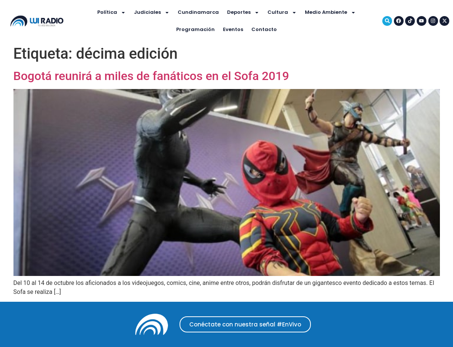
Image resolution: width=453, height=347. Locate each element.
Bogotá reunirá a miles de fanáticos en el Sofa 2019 (151, 76)
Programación (195, 29)
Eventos (233, 29)
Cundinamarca (198, 12)
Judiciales (151, 12)
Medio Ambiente (330, 12)
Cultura (282, 12)
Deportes (243, 12)
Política (111, 12)
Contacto (264, 29)
